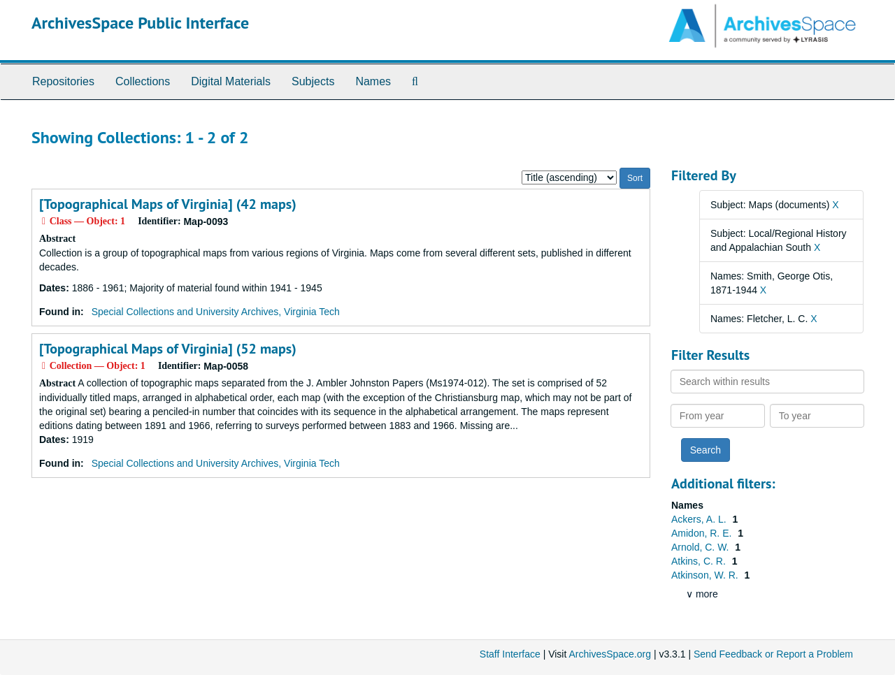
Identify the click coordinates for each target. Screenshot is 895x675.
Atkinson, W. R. (706, 575)
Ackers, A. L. (700, 519)
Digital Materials (231, 81)
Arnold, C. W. (701, 547)
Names (373, 81)
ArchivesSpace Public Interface (140, 23)
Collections (142, 81)
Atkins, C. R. (700, 561)
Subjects (313, 81)
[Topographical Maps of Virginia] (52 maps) (167, 349)
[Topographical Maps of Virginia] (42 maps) (167, 204)
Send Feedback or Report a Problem (773, 654)
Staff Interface (510, 654)
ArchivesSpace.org (609, 654)
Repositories (63, 81)
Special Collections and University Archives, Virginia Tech (216, 311)
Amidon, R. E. (702, 533)
